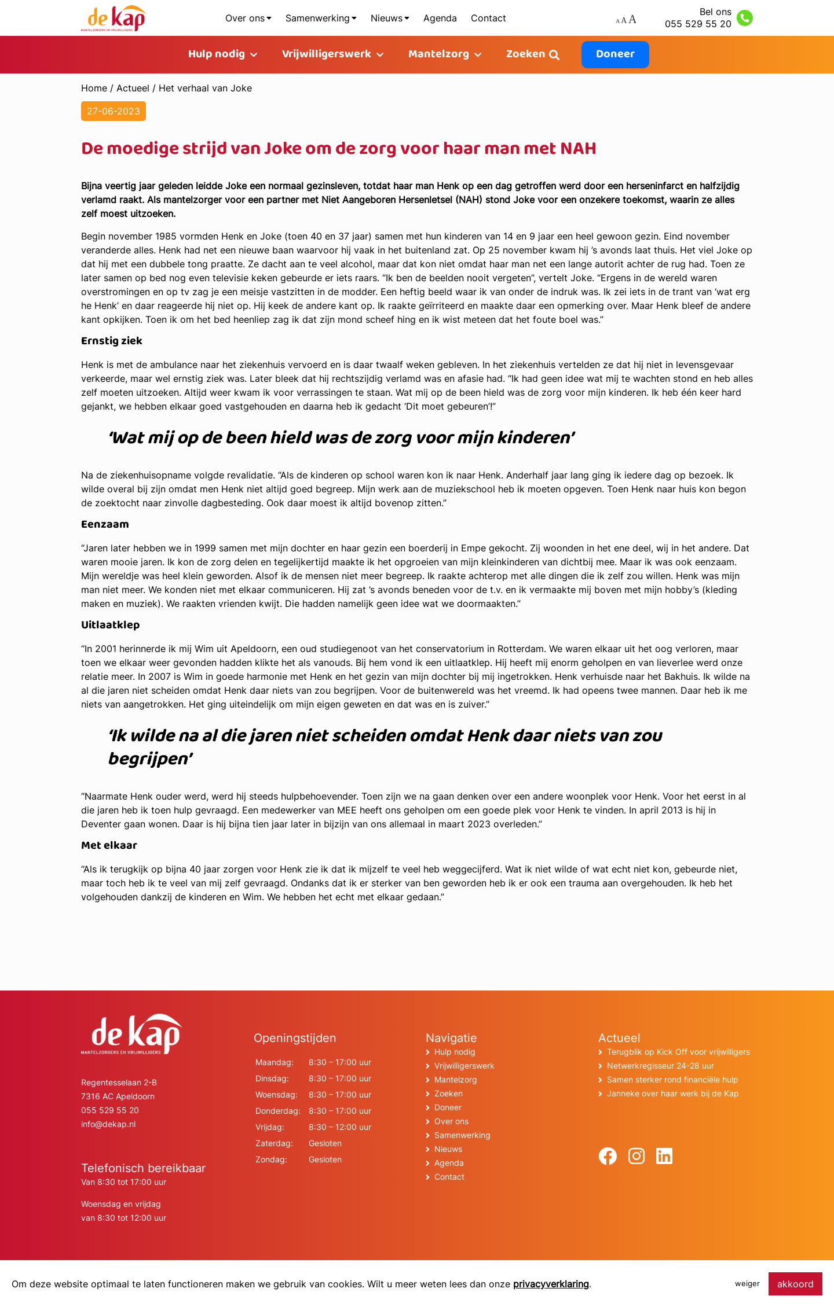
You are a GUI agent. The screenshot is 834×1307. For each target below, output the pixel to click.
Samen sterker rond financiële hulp (672, 1079)
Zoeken (526, 55)
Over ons (245, 18)
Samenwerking (318, 18)
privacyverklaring (551, 1284)
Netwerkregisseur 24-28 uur (660, 1065)
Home (94, 88)
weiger (747, 1283)
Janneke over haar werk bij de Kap (673, 1093)
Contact (488, 18)
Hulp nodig (216, 55)
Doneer (615, 55)
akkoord (795, 1284)
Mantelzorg (438, 55)
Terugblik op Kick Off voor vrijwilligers (678, 1051)
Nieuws (387, 18)
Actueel (132, 88)
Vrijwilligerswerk (326, 55)
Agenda (440, 18)
